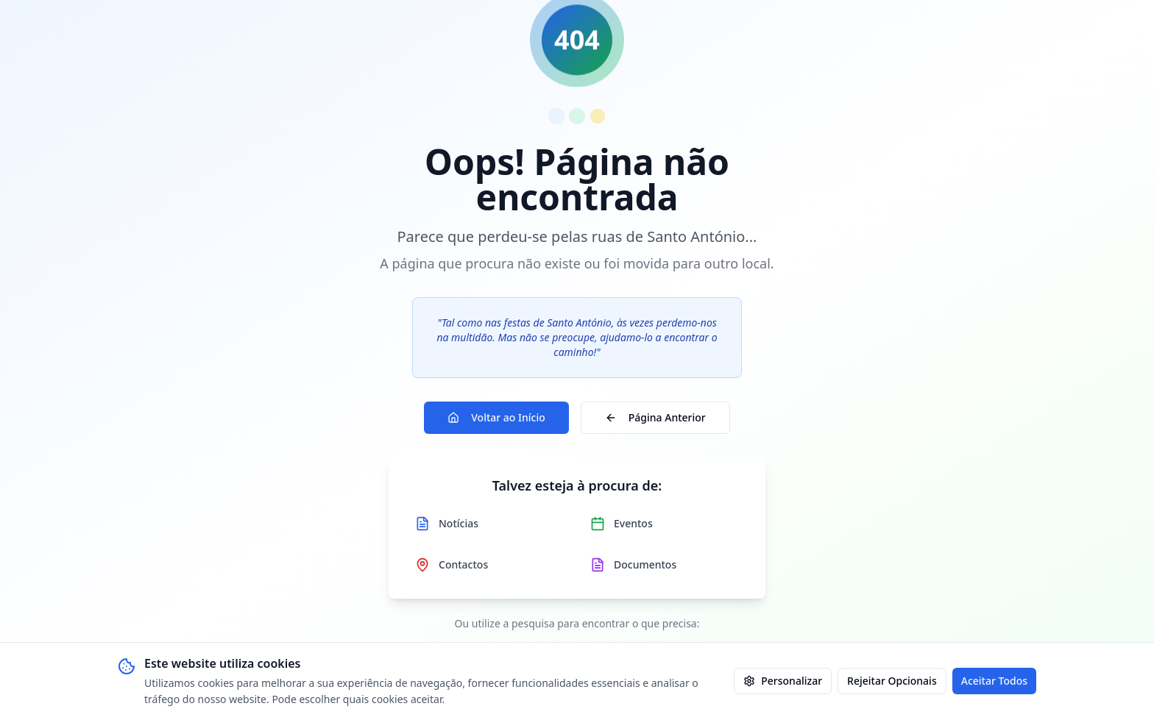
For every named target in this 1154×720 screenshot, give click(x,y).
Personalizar (782, 681)
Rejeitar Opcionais (892, 681)
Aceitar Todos (994, 681)
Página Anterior (655, 417)
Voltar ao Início (496, 417)
